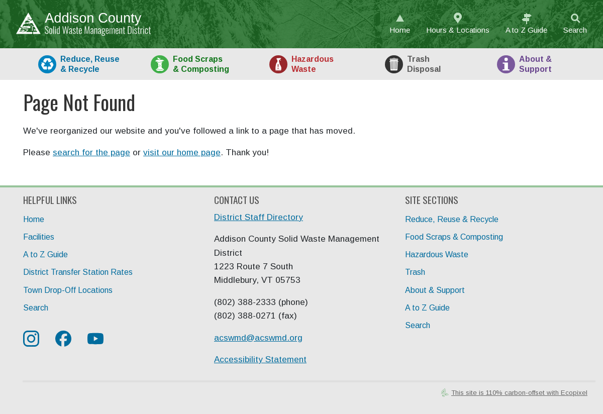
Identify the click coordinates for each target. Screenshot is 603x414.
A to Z (526, 30)
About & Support (435, 290)
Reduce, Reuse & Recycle (451, 219)
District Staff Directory (258, 217)
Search (575, 30)
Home (399, 30)
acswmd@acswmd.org (258, 338)
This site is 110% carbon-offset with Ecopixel (519, 392)
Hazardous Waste (436, 254)
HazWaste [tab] (312, 64)
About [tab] (535, 64)
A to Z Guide (45, 254)
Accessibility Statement (260, 359)
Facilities (38, 237)
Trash (415, 272)
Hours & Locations (457, 30)
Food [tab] (201, 64)
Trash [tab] (424, 64)
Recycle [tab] (90, 64)
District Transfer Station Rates (78, 272)
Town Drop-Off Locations (68, 290)
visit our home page (182, 152)
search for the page (91, 152)
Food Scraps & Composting (454, 237)
